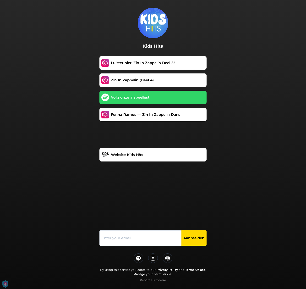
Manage (139, 274)
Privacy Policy (167, 270)
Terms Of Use (195, 270)
